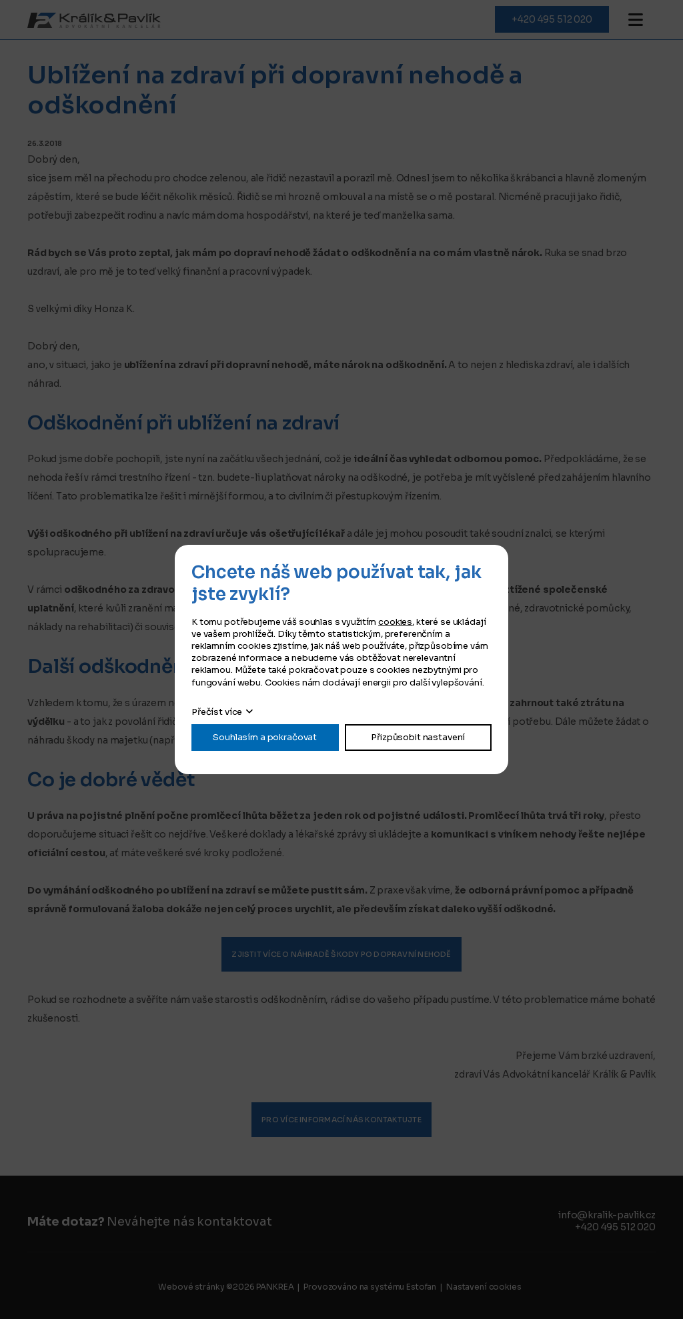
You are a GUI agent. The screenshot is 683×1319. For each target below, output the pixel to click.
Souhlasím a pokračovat (265, 737)
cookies (395, 621)
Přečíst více (216, 712)
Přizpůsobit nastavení (418, 737)
